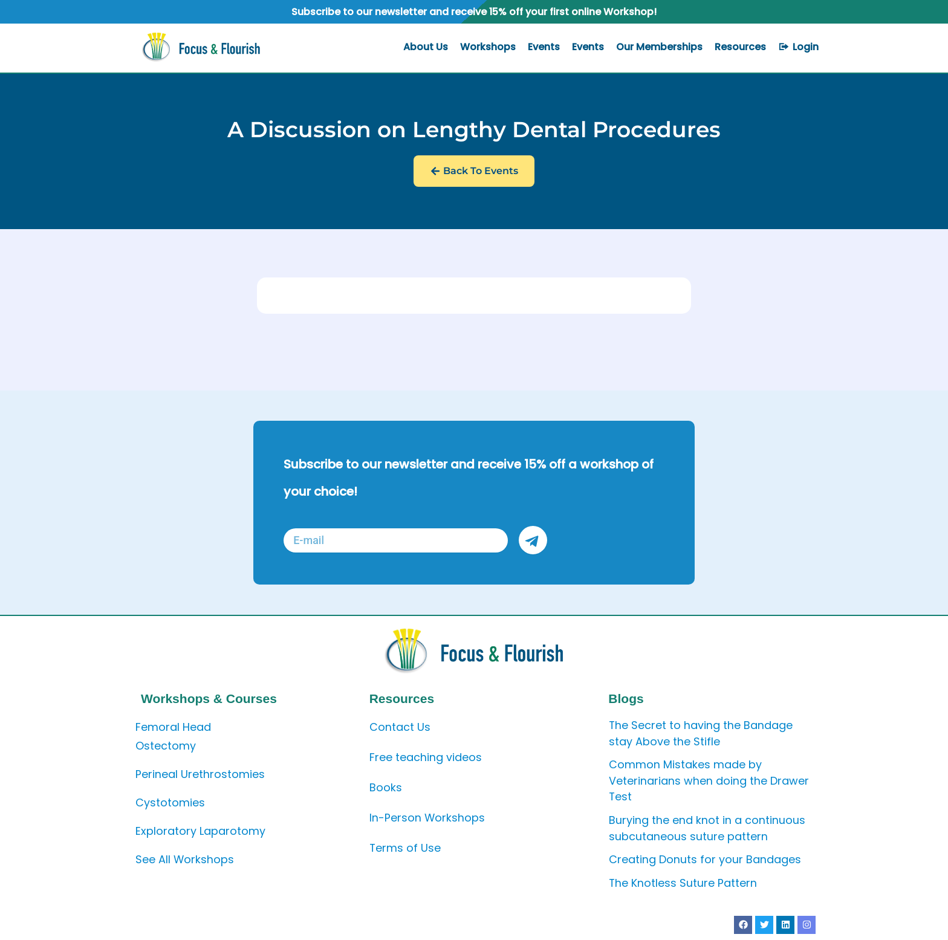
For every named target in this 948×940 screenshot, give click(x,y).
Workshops (488, 47)
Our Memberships (659, 47)
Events (544, 47)
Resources (740, 47)
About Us (425, 47)
